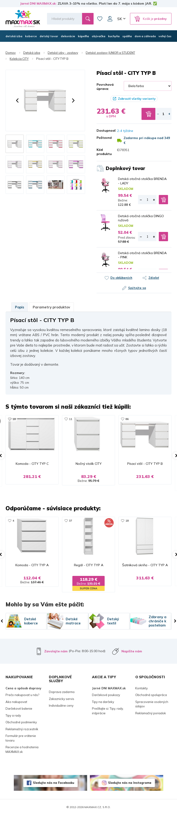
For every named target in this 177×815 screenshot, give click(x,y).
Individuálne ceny (61, 705)
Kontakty (141, 688)
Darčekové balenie (19, 708)
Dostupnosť (103, 130)
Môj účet (110, 19)
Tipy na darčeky (103, 702)
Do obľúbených (121, 278)
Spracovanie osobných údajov (151, 704)
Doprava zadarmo (62, 692)
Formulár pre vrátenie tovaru (21, 738)
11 (70, 419)
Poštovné (103, 138)
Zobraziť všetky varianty (137, 98)
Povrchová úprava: (105, 86)
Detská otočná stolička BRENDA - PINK (142, 255)
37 (70, 520)
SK (119, 18)
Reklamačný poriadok (150, 713)
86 (127, 419)
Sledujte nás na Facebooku (53, 783)
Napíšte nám (131, 651)
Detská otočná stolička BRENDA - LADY (142, 181)
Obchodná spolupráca (151, 695)
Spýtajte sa (137, 288)
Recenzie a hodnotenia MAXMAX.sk (22, 749)
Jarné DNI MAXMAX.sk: (38, 3)
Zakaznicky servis (61, 699)
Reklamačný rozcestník (22, 729)
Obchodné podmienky (21, 722)
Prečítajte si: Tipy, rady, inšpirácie (108, 711)
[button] (17, 100)
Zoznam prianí (100, 19)
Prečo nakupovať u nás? (22, 695)
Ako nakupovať (16, 702)
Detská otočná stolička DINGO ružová (141, 218)
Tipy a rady (13, 715)
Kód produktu (103, 152)
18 (14, 419)
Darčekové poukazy (106, 695)
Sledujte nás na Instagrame (129, 783)
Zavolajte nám (56, 651)
